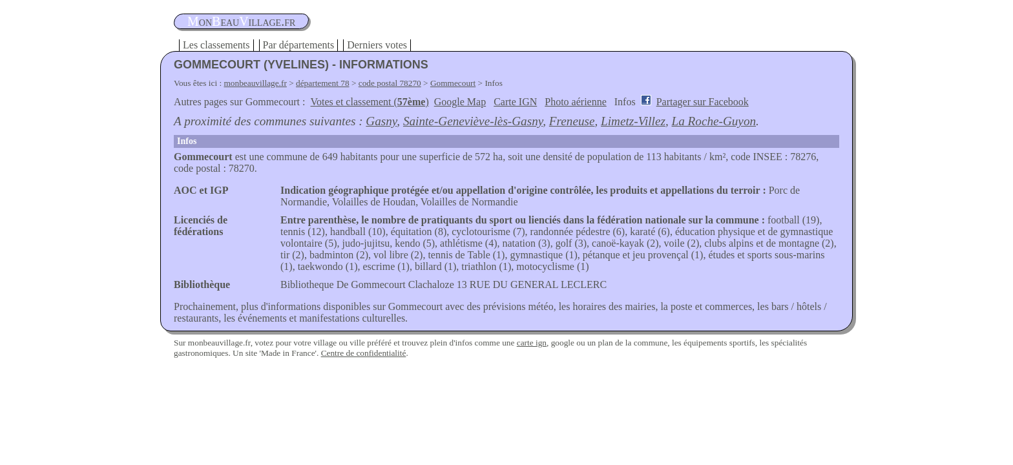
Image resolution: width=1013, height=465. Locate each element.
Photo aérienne (576, 101)
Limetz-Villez (633, 121)
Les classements (216, 44)
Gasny (381, 121)
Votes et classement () (370, 101)
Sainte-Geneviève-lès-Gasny (473, 121)
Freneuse (572, 121)
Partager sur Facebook (702, 101)
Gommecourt (452, 83)
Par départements (299, 44)
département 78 (323, 83)
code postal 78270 (390, 83)
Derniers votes (377, 44)
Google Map (460, 101)
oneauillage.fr (241, 21)
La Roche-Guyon (714, 121)
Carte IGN (515, 101)
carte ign (532, 342)
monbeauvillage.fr (255, 83)
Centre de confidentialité (363, 353)
